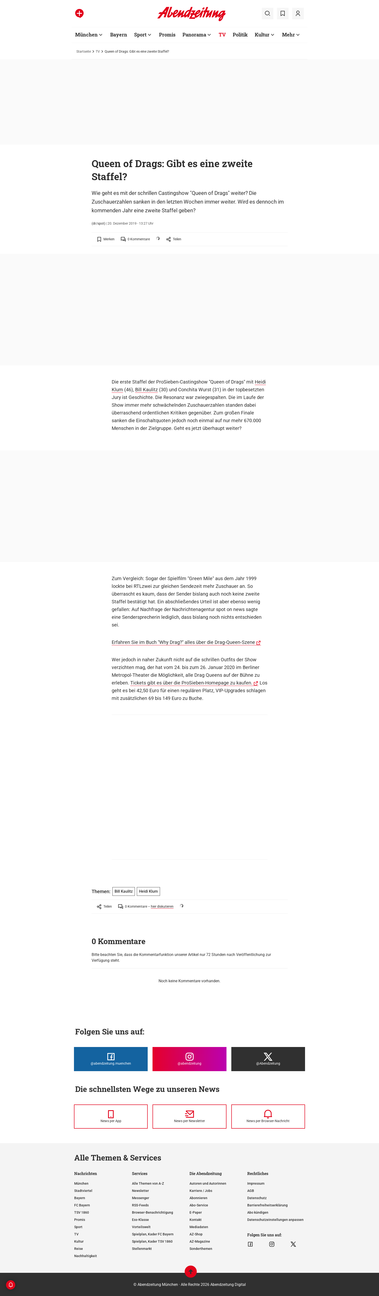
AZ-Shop (196, 1234)
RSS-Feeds (140, 1205)
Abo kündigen (257, 1212)
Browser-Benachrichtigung (152, 1212)
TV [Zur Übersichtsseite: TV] (222, 34)
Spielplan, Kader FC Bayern (153, 1234)
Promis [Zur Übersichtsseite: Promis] (167, 34)
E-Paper (196, 1212)
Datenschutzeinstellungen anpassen (275, 1220)
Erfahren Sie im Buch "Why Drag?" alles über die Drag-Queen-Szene (183, 642)
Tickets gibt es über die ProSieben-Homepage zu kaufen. (191, 683)
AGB (250, 1191)
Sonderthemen (201, 1249)
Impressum (255, 1183)
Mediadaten (199, 1227)
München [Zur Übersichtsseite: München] (86, 34)
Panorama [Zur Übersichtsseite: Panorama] (194, 34)
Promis (79, 1220)
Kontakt (196, 1220)
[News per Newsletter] (189, 1116)
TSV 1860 (81, 1212)
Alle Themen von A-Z (148, 1183)
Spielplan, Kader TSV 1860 (152, 1241)
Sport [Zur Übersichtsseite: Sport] (140, 34)
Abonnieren (198, 1198)
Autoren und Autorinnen (208, 1183)
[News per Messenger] (111, 1116)
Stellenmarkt (142, 1249)
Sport (78, 1227)
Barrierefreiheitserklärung (267, 1205)
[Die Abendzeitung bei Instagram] (189, 1059)
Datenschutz (257, 1198)
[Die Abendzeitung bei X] (268, 1059)
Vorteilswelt (141, 1227)
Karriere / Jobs (201, 1191)
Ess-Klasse (140, 1220)
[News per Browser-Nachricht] (268, 1116)
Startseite (83, 51)
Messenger (140, 1198)
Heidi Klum (148, 891)
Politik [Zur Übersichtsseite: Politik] (240, 34)
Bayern (79, 1198)
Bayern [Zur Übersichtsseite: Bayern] (118, 34)
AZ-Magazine (200, 1241)
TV (98, 51)
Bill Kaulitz (146, 389)
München (81, 1183)
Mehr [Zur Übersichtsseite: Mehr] (288, 34)
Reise (78, 1249)
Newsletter (140, 1191)
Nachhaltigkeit (85, 1256)
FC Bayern (82, 1205)
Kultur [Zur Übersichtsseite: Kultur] (262, 34)
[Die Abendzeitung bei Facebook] (111, 1059)
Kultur (79, 1241)
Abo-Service (199, 1205)
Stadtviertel (83, 1191)
